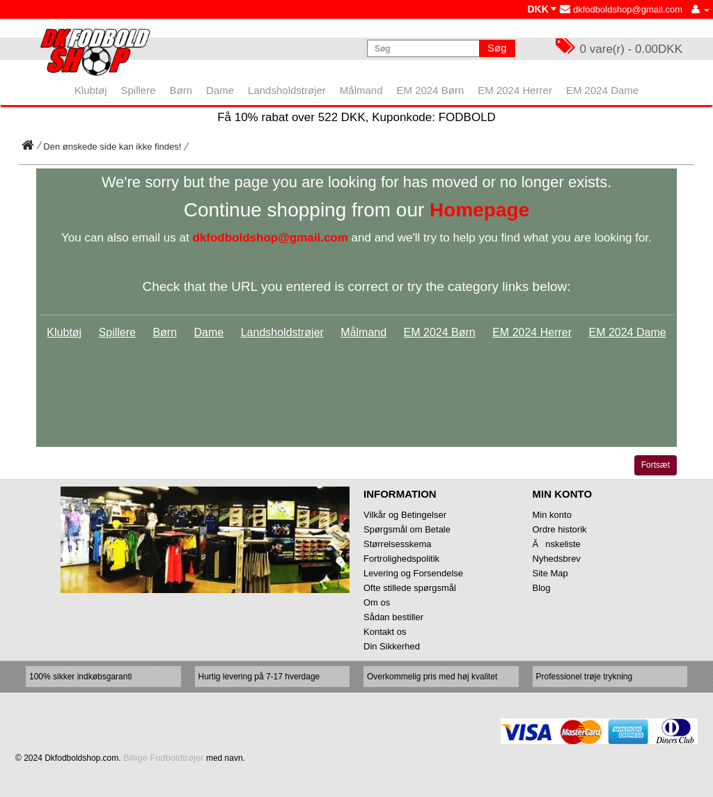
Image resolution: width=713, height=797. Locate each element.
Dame (209, 332)
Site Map (550, 573)
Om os (376, 602)
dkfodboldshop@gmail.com (621, 9)
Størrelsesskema (397, 544)
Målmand (363, 332)
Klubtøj (64, 332)
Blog (542, 588)
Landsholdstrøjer (282, 332)
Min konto (552, 515)
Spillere (117, 332)
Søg (497, 48)
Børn (164, 332)
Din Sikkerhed (391, 646)
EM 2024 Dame (627, 332)
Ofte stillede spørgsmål (409, 588)
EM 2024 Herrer (532, 332)
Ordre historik (560, 529)
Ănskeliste (557, 544)
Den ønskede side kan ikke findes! (112, 146)
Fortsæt (655, 465)
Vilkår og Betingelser (404, 515)
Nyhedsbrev (557, 558)
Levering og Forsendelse (413, 573)
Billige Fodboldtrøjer (163, 757)
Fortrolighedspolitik (401, 558)
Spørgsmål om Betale (406, 529)
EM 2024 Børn (440, 332)
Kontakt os (384, 631)
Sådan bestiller (393, 617)
